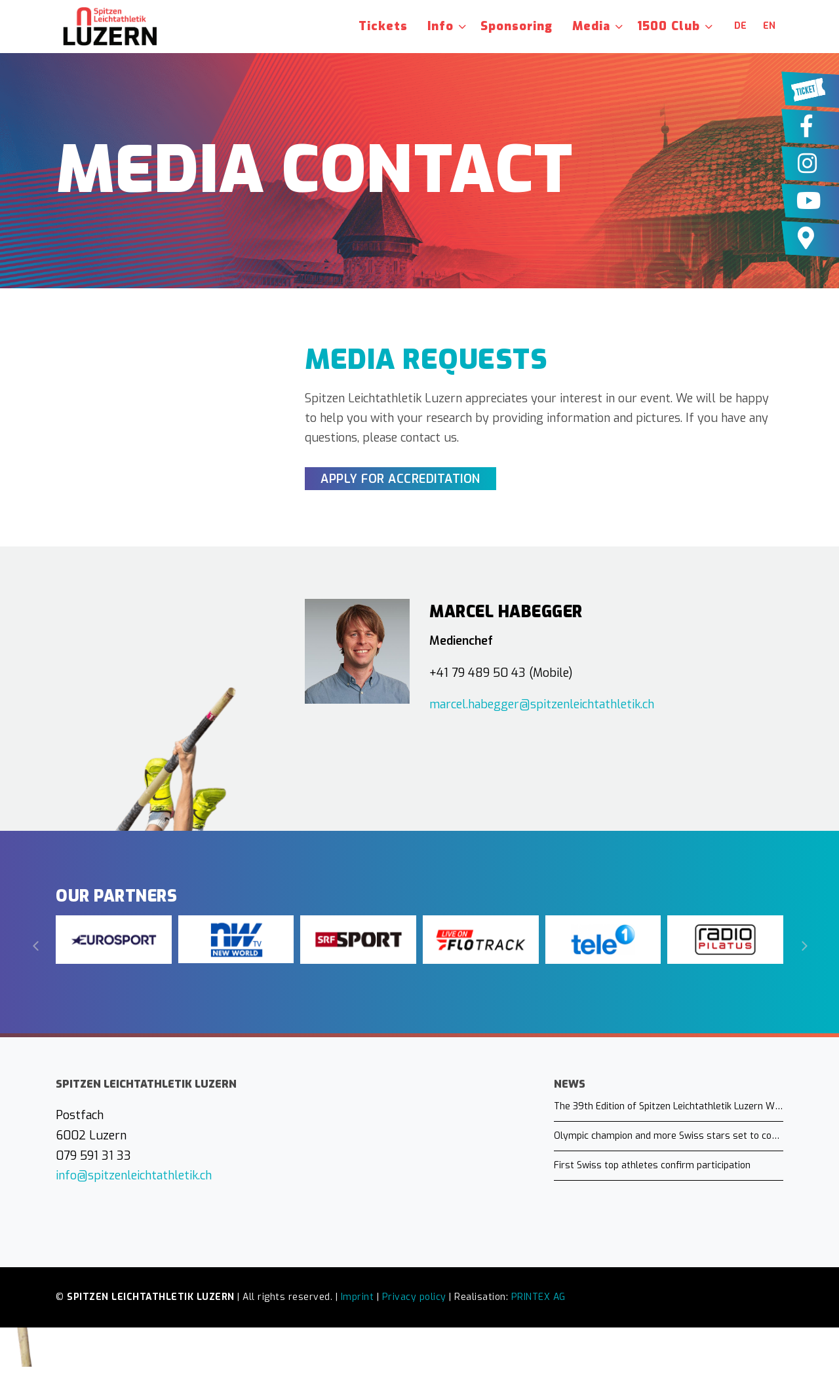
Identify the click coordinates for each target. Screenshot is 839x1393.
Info (440, 26)
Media (591, 26)
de (740, 26)
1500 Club (668, 26)
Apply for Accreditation (400, 479)
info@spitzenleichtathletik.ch (134, 1175)
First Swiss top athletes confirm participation (652, 1165)
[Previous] (36, 946)
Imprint (357, 1297)
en (769, 26)
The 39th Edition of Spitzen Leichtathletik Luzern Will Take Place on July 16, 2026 (668, 1106)
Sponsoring (516, 26)
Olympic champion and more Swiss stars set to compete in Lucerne (668, 1136)
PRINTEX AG (538, 1297)
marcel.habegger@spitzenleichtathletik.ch (541, 704)
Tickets (383, 26)
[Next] (803, 946)
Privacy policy (414, 1297)
